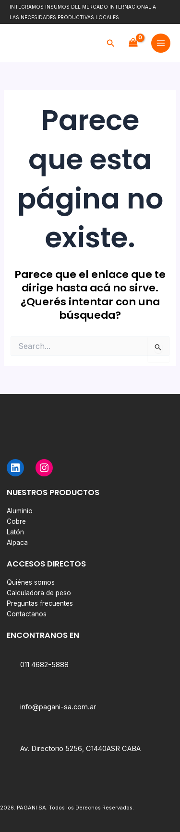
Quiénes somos (31, 582)
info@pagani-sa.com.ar (58, 707)
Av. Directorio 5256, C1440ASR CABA (80, 748)
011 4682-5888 (44, 664)
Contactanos (27, 614)
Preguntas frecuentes (40, 603)
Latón (15, 532)
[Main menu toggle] (160, 43)
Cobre (16, 521)
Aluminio (20, 511)
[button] (111, 43)
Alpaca (17, 542)
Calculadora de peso (39, 593)
